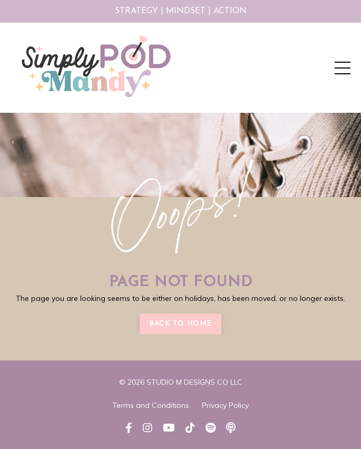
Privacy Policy (225, 405)
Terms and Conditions (150, 405)
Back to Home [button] (180, 323)
